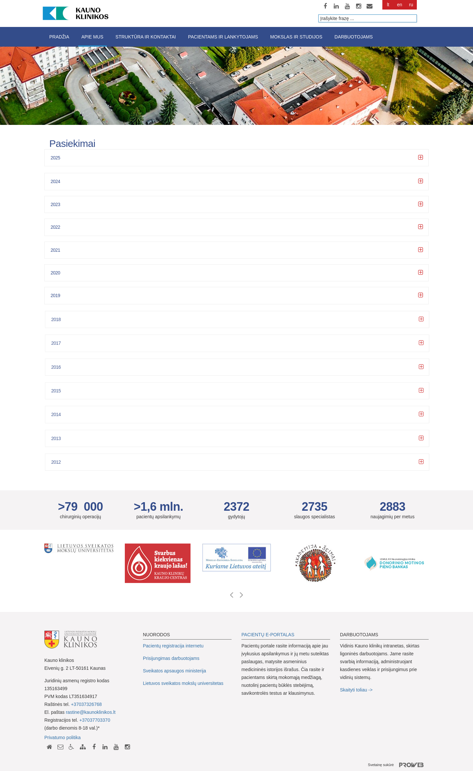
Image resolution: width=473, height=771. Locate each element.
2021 (55, 250)
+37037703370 (94, 720)
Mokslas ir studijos (296, 36)
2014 (59, 414)
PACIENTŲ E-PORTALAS (267, 634)
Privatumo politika (62, 737)
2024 (55, 181)
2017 (59, 343)
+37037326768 (86, 704)
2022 (55, 227)
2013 (59, 438)
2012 (59, 462)
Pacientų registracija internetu (173, 645)
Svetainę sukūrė (398, 765)
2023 (55, 204)
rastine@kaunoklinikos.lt (90, 712)
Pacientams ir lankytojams (223, 36)
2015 (59, 390)
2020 (55, 272)
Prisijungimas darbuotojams (171, 658)
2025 (55, 157)
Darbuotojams (353, 36)
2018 (59, 319)
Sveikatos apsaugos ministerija (174, 670)
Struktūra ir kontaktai (146, 36)
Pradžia (59, 36)
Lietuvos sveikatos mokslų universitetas (183, 683)
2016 (59, 367)
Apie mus (92, 36)
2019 (55, 295)
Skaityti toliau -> (357, 689)
